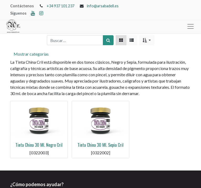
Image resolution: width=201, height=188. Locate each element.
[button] (146, 40)
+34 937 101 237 (60, 6)
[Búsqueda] (108, 40)
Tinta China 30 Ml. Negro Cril (39, 145)
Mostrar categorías (31, 53)
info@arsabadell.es (103, 6)
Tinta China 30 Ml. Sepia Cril (100, 145)
